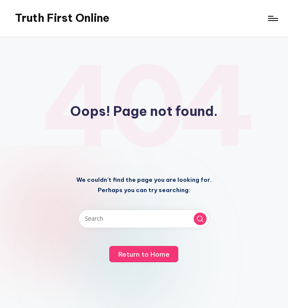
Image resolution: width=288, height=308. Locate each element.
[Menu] (272, 18)
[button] (200, 219)
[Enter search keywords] (143, 219)
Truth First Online (62, 18)
